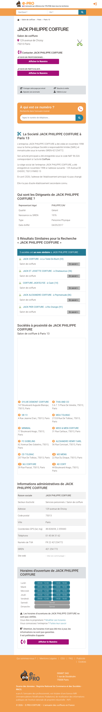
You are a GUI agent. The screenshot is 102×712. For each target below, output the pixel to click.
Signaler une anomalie (30, 92)
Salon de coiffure (28, 20)
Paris (39, 20)
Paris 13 (47, 20)
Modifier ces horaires (55, 620)
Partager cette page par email (32, 88)
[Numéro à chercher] (48, 118)
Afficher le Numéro (38, 61)
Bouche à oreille (61, 88)
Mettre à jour (60, 92)
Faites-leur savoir (58, 623)
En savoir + (73, 264)
